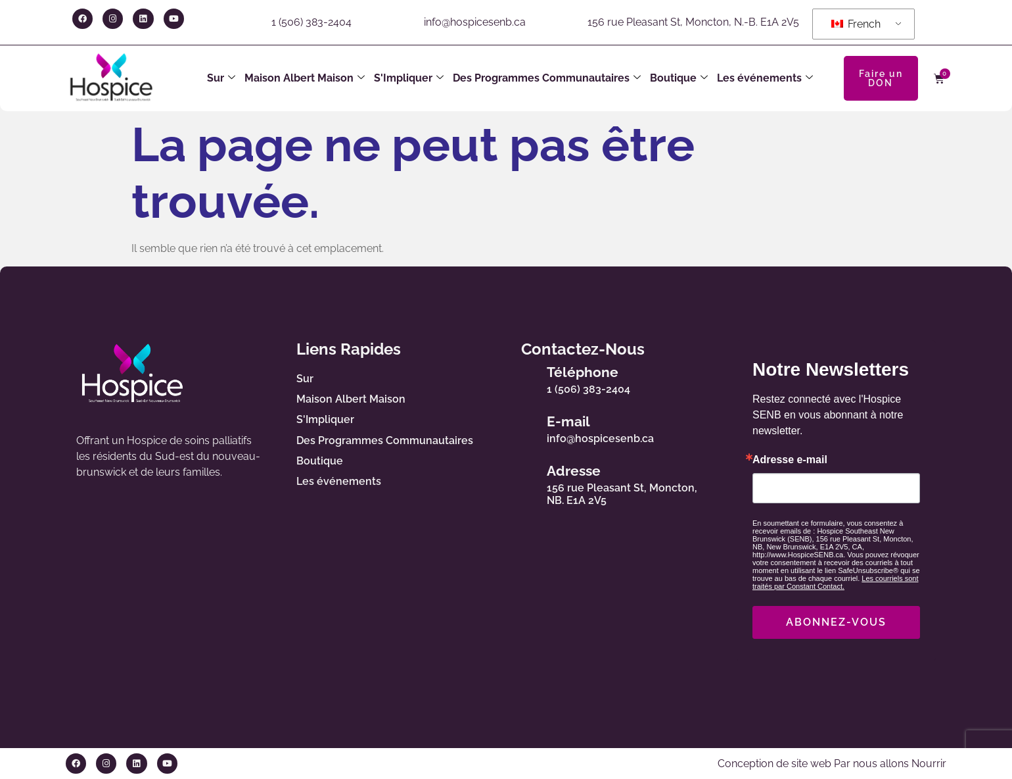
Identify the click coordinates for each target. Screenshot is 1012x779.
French (856, 24)
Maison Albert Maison (304, 78)
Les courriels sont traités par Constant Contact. (835, 582)
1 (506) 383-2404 (311, 22)
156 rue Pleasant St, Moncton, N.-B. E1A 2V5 (693, 22)
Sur (221, 78)
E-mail (568, 421)
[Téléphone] (523, 377)
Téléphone (582, 372)
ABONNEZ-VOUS (836, 622)
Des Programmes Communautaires (547, 78)
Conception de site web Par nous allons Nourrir (832, 763)
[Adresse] (523, 482)
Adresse (574, 471)
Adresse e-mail (789, 460)
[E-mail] (523, 427)
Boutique (679, 78)
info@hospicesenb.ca (475, 22)
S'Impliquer (409, 78)
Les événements (765, 78)
